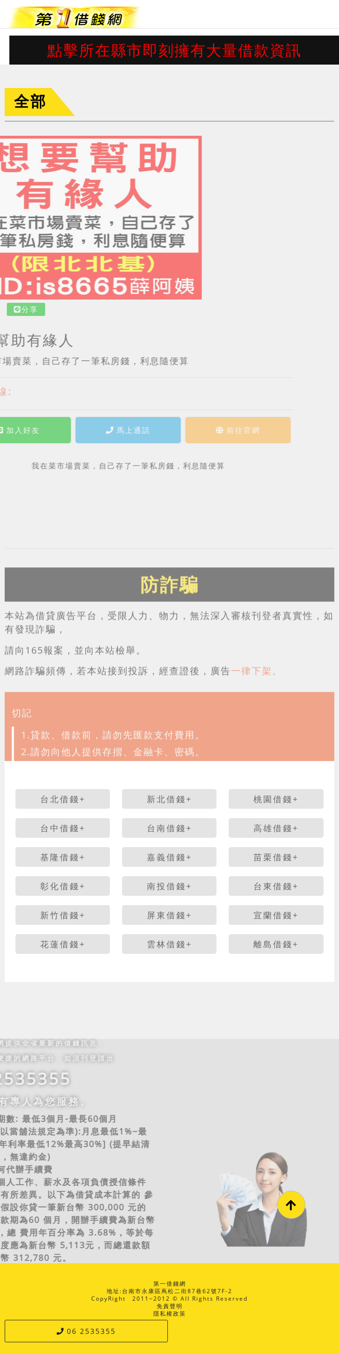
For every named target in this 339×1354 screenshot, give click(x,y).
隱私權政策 (169, 1313)
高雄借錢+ (276, 828)
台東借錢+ (276, 886)
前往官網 (200, 430)
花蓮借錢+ (63, 944)
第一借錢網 (169, 1284)
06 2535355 (86, 1331)
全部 (30, 101)
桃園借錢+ (276, 799)
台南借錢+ (169, 828)
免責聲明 (170, 1306)
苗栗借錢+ (276, 857)
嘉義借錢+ (169, 857)
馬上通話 (90, 430)
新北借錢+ (169, 799)
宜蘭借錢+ (276, 915)
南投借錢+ (169, 886)
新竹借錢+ (63, 915)
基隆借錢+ (63, 857)
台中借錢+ (63, 828)
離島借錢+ (276, 944)
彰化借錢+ (63, 886)
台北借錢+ (63, 799)
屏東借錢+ (169, 915)
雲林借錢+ (169, 944)
